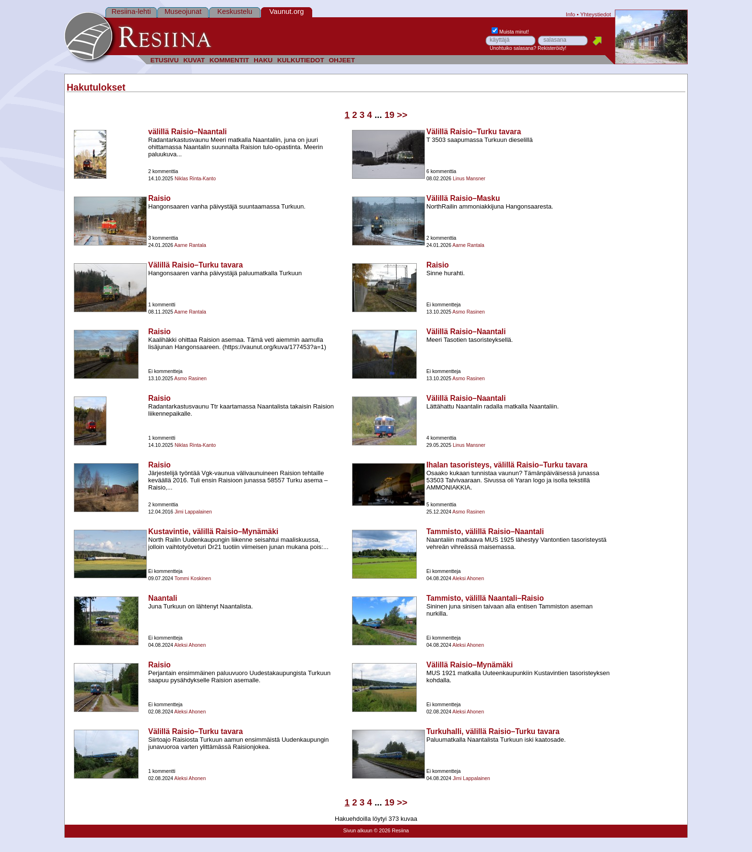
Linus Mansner (469, 178)
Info (571, 14)
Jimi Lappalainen (193, 511)
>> (402, 115)
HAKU (263, 60)
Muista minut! (510, 32)
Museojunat (182, 11)
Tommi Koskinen (193, 578)
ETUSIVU (164, 60)
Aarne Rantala (190, 245)
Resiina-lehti (131, 11)
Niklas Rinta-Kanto (195, 178)
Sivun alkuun (357, 830)
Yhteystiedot (595, 14)
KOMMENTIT (229, 60)
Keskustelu (234, 11)
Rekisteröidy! (552, 48)
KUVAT (194, 60)
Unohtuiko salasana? (513, 48)
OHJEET (342, 60)
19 (390, 115)
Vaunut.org (287, 11)
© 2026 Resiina (391, 830)
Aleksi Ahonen (468, 578)
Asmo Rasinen (468, 312)
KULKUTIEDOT (300, 60)
